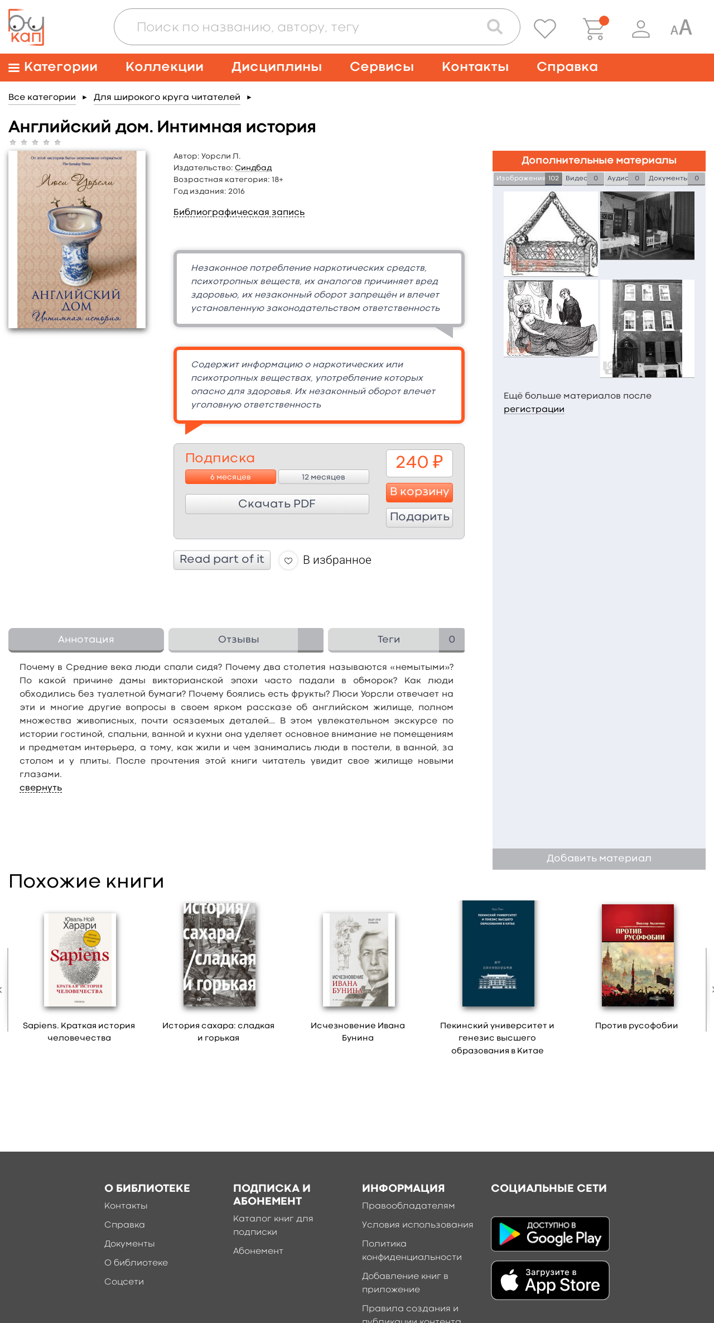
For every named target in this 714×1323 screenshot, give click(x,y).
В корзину (420, 492)
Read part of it (222, 560)
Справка (567, 67)
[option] (79, 975)
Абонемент (258, 1251)
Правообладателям (408, 1206)
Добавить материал (599, 859)
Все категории (42, 98)
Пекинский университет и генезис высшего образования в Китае (497, 1039)
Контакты (475, 67)
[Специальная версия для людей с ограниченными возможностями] (681, 29)
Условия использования (418, 1225)
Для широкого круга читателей (167, 98)
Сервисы (382, 67)
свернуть (41, 788)
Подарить (420, 517)
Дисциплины (276, 67)
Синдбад (253, 168)
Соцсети (124, 1282)
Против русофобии (636, 1026)
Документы (129, 1244)
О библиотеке (136, 1263)
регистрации (534, 410)
